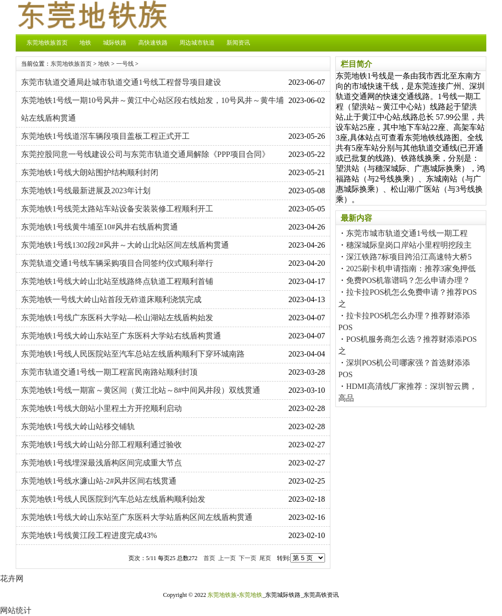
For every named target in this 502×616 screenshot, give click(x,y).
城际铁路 (114, 42)
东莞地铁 (250, 594)
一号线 (125, 63)
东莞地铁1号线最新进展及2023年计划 (86, 190)
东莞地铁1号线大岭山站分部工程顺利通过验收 (101, 444)
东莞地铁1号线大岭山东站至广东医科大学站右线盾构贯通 (121, 336)
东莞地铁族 (222, 594)
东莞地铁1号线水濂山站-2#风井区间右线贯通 (98, 481)
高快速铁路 (153, 42)
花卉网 (12, 578)
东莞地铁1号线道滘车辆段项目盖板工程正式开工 (105, 136)
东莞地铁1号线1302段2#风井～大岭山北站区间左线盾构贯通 (125, 245)
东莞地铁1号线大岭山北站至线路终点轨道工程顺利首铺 (117, 281)
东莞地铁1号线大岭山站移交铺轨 (78, 426)
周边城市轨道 (197, 42)
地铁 (85, 42)
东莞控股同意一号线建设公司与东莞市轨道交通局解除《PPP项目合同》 (145, 154)
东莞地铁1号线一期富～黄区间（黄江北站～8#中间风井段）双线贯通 (140, 390)
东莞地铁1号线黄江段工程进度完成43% (89, 535)
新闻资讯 (238, 42)
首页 (209, 558)
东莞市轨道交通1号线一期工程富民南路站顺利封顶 (109, 372)
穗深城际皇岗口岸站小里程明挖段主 (409, 245)
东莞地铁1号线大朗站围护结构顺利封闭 (89, 172)
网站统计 (15, 610)
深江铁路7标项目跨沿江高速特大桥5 (409, 257)
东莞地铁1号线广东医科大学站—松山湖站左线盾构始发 (117, 317)
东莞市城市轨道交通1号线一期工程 (407, 233)
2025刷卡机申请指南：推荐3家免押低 (411, 268)
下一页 (247, 558)
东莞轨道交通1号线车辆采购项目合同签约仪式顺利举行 (117, 263)
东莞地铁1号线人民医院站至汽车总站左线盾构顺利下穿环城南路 (133, 354)
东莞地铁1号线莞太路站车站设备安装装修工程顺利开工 (117, 209)
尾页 (265, 558)
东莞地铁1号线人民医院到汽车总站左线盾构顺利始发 (113, 499)
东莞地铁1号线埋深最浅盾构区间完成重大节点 (101, 463)
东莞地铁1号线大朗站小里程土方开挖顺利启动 (101, 408)
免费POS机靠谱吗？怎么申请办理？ (408, 280)
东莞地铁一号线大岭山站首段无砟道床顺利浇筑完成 (111, 299)
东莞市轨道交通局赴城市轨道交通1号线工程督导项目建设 (121, 82)
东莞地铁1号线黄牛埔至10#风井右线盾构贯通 (99, 227)
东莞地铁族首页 (47, 42)
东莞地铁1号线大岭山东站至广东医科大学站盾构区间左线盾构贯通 (136, 517)
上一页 (227, 558)
